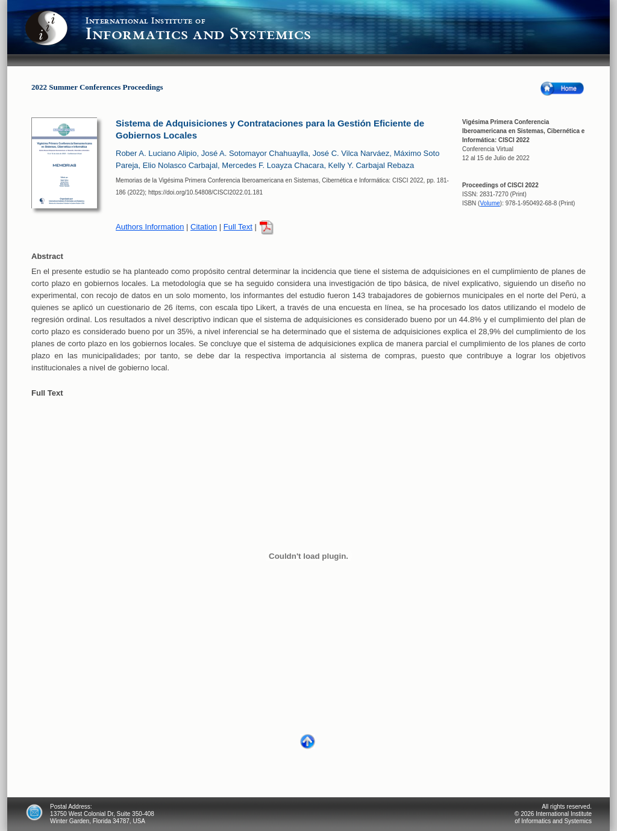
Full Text (238, 226)
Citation (203, 226)
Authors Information (150, 226)
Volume (490, 203)
